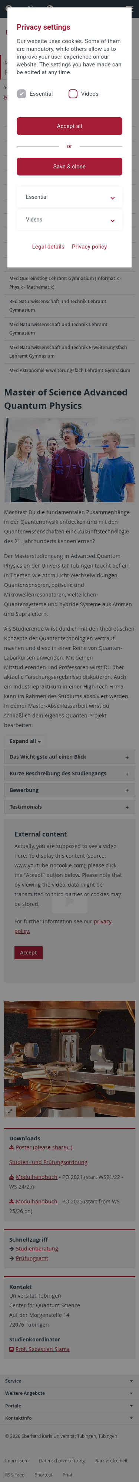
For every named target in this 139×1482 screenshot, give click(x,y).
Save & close (69, 166)
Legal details (48, 246)
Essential (41, 94)
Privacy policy (89, 246)
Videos (90, 94)
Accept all (69, 126)
